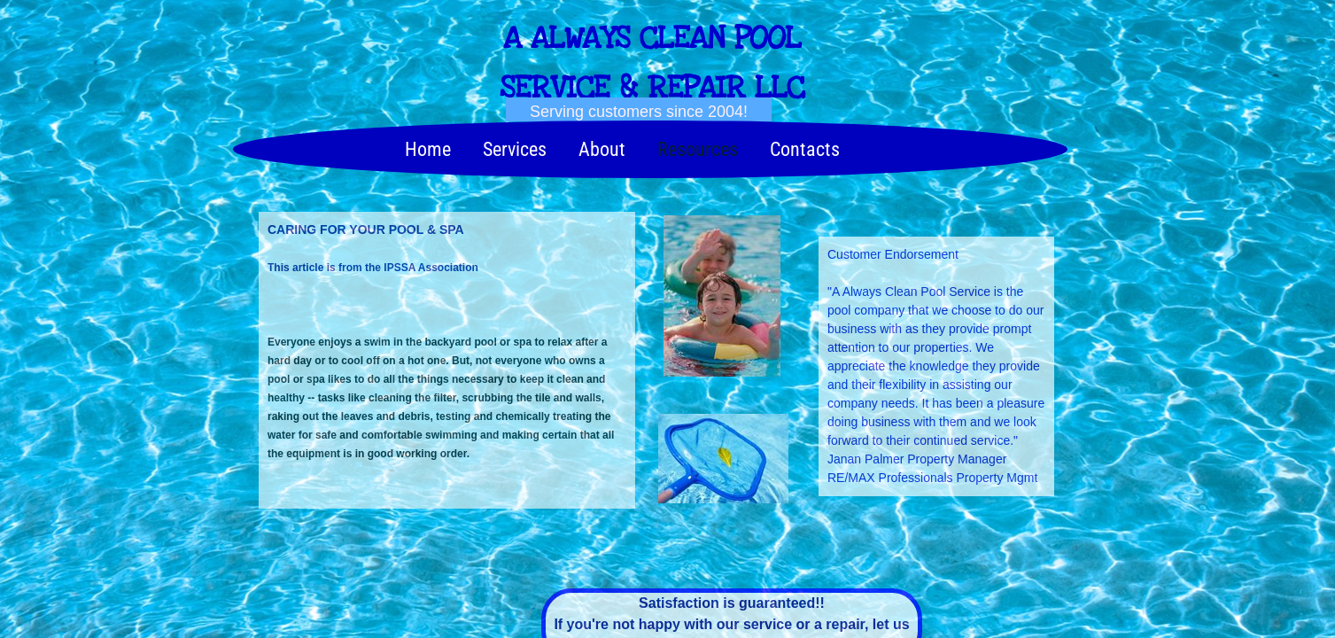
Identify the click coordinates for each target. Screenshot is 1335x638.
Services (515, 149)
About (601, 149)
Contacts (805, 149)
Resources (697, 149)
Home (428, 149)
